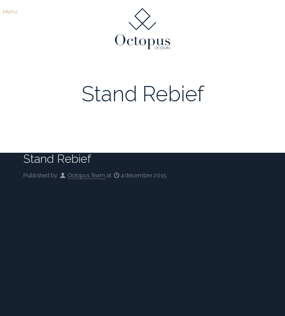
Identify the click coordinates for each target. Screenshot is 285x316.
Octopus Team (86, 175)
